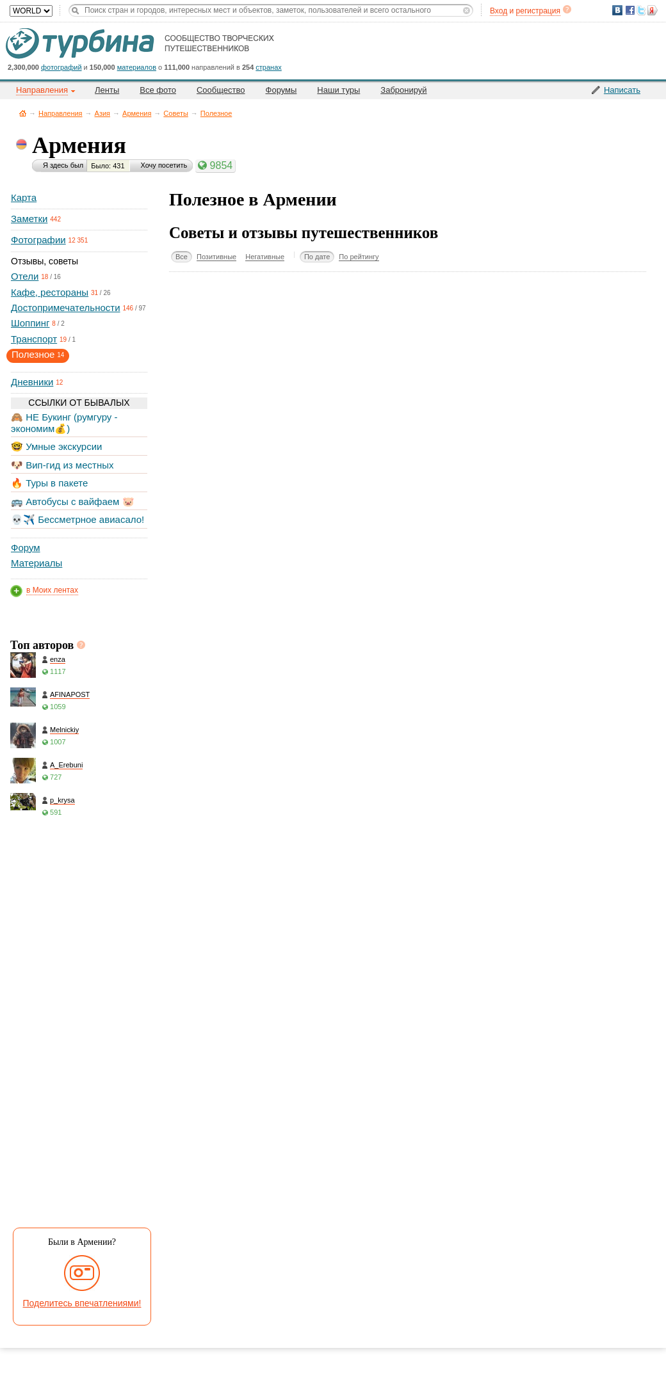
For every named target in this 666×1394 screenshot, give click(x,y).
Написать (622, 90)
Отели (24, 276)
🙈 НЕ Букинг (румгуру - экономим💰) (64, 423)
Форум (25, 547)
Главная (22, 112)
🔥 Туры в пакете (49, 482)
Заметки (29, 218)
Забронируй (403, 90)
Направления (60, 113)
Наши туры (338, 90)
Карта (24, 197)
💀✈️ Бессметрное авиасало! (77, 519)
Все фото (158, 90)
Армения (136, 113)
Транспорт (34, 338)
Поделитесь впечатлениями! (82, 1303)
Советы (175, 113)
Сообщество (221, 90)
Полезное (216, 113)
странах (268, 67)
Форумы (281, 90)
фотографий (61, 67)
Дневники (32, 381)
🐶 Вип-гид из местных (62, 465)
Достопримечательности (65, 307)
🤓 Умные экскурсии (56, 446)
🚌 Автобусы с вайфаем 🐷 (72, 501)
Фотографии (38, 239)
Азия (102, 113)
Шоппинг (30, 322)
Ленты (107, 90)
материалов (136, 67)
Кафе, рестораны (49, 292)
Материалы (36, 562)
